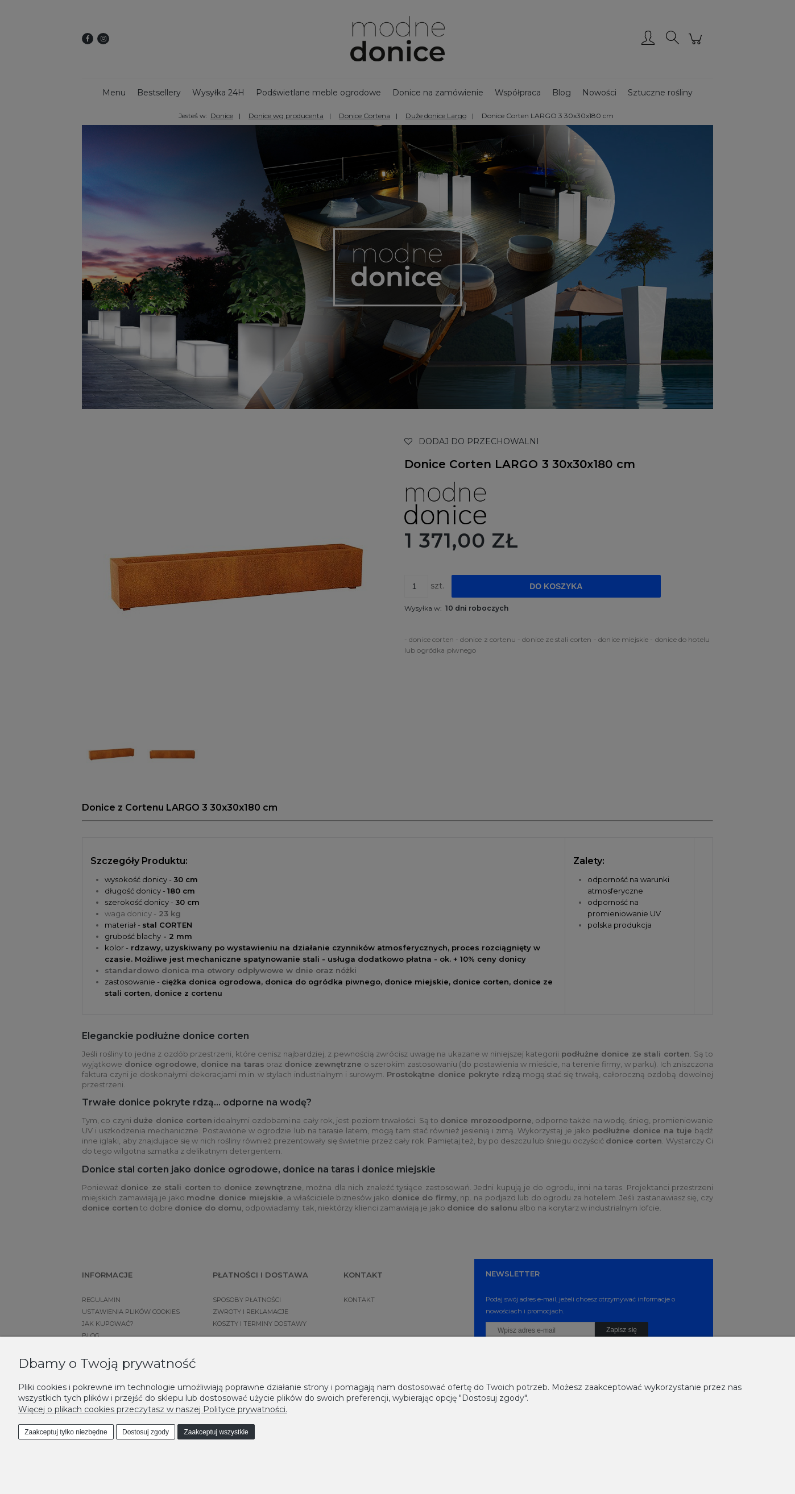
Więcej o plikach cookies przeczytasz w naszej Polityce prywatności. (152, 1409)
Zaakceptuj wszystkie (216, 1432)
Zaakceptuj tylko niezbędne (65, 1432)
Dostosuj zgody (145, 1432)
